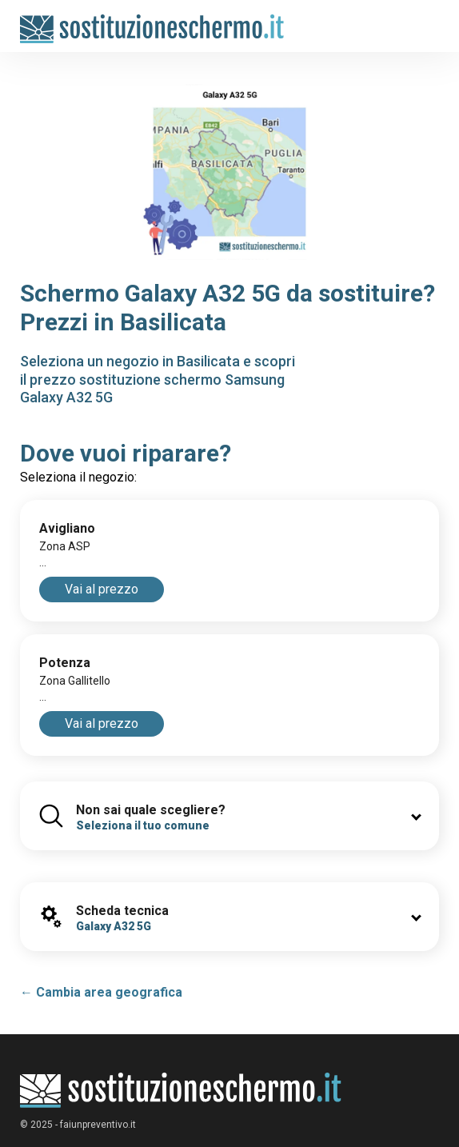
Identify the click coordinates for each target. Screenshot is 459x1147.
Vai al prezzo (101, 589)
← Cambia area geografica (101, 992)
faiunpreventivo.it (98, 1124)
